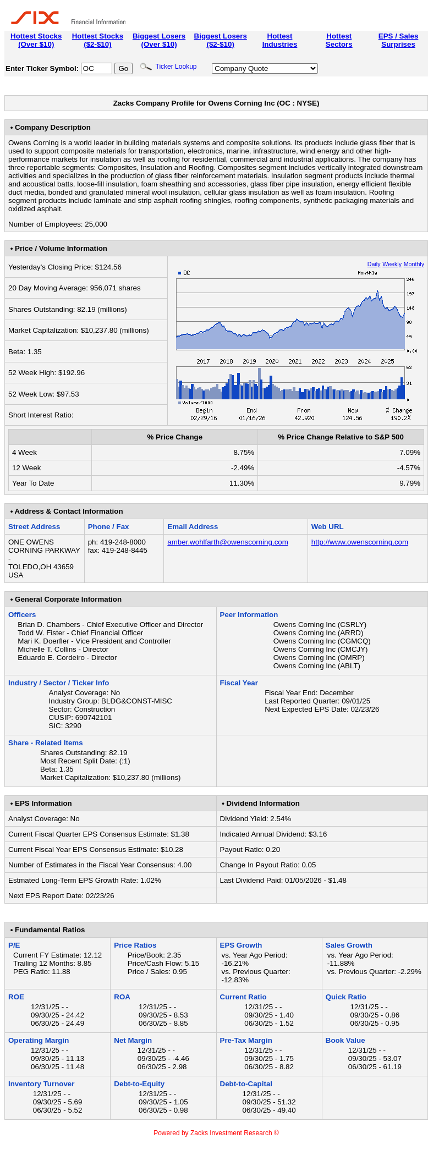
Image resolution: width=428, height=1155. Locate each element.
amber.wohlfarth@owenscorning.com (227, 542)
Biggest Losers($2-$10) (220, 40)
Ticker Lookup (168, 66)
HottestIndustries (280, 40)
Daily (374, 264)
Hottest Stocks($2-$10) (97, 40)
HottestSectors (339, 40)
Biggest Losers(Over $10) (159, 40)
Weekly (392, 264)
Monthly (414, 264)
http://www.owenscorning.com (359, 542)
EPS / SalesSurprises (398, 40)
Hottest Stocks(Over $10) (36, 40)
